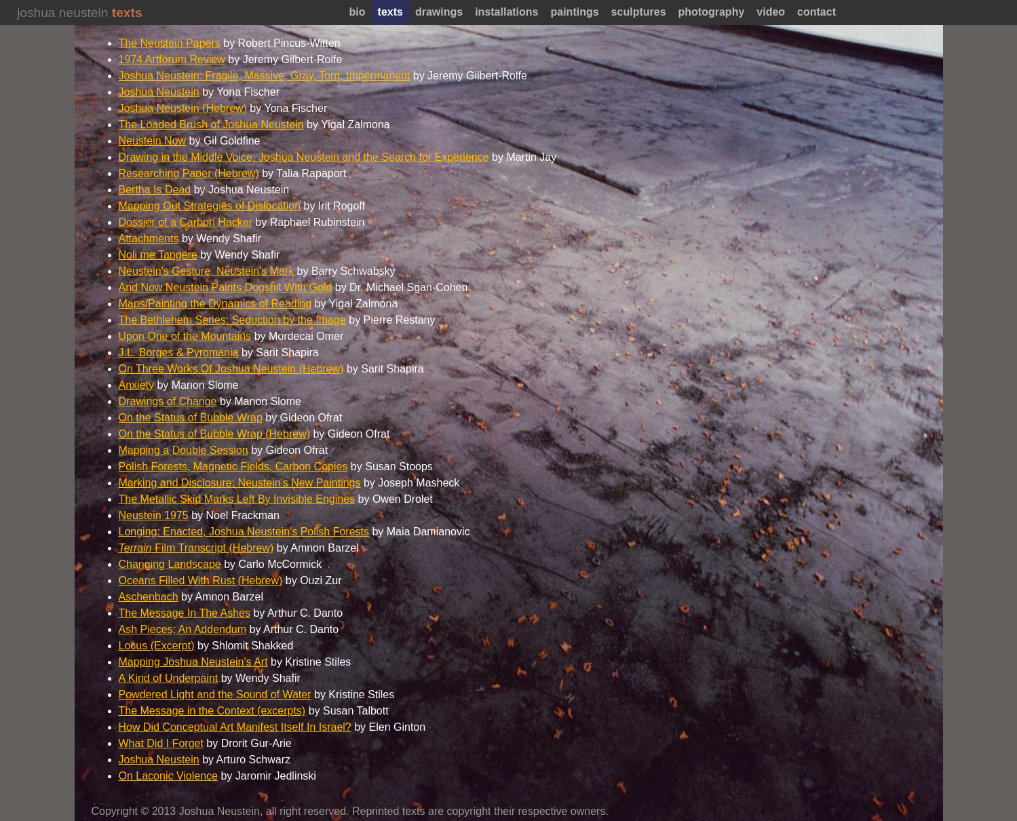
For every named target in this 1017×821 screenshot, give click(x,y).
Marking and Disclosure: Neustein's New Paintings (240, 483)
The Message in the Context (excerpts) (212, 711)
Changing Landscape (170, 564)
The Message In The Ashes (184, 613)
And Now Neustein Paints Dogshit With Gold (225, 287)
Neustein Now (153, 141)
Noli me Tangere (158, 255)
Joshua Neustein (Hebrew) (183, 108)
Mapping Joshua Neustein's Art (193, 662)
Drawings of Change (168, 401)
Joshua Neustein (159, 92)
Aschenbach (148, 597)
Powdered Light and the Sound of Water (215, 694)
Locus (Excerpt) (157, 645)
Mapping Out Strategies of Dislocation (210, 206)
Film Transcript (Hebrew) (196, 548)
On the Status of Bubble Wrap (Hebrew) (215, 434)
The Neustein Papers (169, 43)
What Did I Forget (161, 743)
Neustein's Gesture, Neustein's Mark (206, 271)
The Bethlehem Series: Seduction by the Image (232, 320)
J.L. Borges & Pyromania (179, 352)
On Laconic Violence (168, 776)
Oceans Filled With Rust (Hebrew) (201, 580)
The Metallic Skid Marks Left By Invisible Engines (237, 499)
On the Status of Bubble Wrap (191, 417)
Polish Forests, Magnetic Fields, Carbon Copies (233, 466)
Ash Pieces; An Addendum (183, 629)
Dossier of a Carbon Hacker (185, 222)
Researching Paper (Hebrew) (189, 173)
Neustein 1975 (154, 515)
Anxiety (136, 385)
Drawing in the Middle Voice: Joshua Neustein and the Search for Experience (304, 157)
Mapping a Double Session (183, 450)
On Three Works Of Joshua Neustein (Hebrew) (231, 369)
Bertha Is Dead (155, 189)
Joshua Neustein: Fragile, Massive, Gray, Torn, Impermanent (264, 75)
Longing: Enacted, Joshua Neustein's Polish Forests (244, 531)
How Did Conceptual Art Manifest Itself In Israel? (235, 727)
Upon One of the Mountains (185, 336)
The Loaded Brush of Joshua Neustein (211, 124)
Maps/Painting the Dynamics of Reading (215, 303)
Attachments (149, 238)
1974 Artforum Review (172, 59)
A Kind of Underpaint (168, 678)
